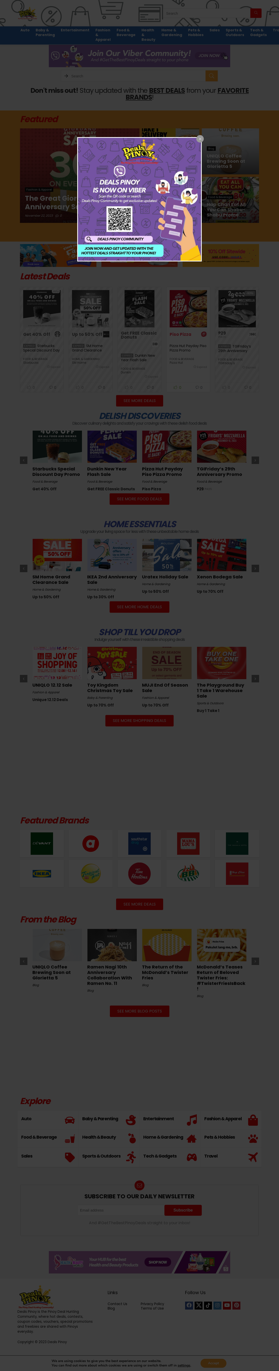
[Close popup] (200, 139)
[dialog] (139, 199)
